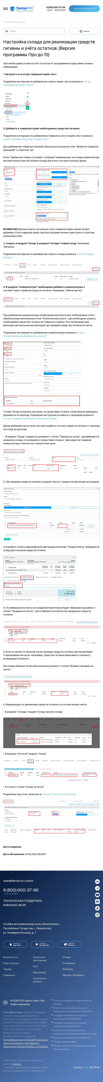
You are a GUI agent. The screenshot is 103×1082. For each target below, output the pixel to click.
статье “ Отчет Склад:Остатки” (59, 794)
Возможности (10, 957)
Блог (35, 966)
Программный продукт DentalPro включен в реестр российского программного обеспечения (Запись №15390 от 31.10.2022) (25, 1043)
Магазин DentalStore (73, 975)
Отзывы (67, 957)
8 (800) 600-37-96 (20, 890)
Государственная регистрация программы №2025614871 (69, 1017)
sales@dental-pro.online (18, 880)
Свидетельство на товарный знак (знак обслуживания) (74, 1047)
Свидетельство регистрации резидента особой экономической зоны (74, 1032)
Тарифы (7, 969)
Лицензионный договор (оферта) (70, 1037)
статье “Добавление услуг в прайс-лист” (26, 139)
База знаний (39, 972)
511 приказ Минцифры (64, 1041)
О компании (69, 963)
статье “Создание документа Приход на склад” (30, 418)
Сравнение (9, 975)
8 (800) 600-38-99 (14, 905)
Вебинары (68, 969)
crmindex (16, 1064)
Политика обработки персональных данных (72, 1002)
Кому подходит (11, 963)
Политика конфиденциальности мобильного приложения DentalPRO (72, 1010)
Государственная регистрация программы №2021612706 (69, 1024)
